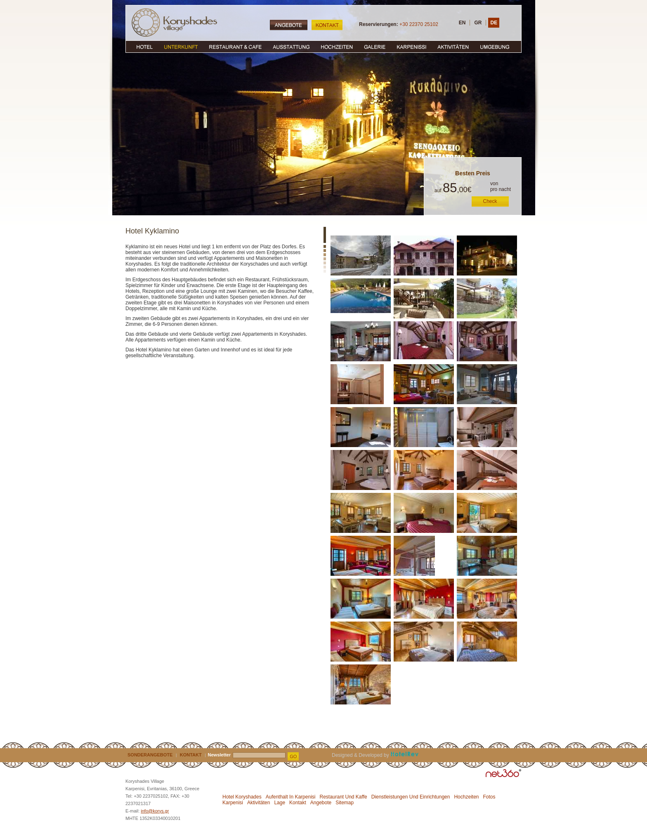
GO (293, 756)
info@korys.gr (155, 810)
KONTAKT (191, 754)
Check (490, 201)
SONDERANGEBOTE (150, 754)
